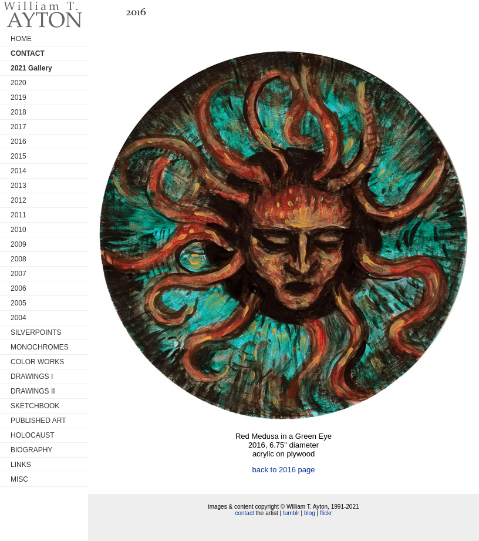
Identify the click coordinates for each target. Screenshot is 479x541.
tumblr (291, 513)
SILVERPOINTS (36, 332)
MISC (19, 479)
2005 (18, 303)
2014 (18, 171)
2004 (18, 318)
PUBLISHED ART (38, 420)
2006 (18, 288)
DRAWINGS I (32, 376)
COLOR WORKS (37, 362)
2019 (18, 97)
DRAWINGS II (33, 391)
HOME (21, 39)
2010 (18, 230)
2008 (18, 259)
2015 (18, 156)
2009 (18, 244)
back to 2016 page (283, 469)
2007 (18, 274)
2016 (18, 141)
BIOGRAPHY (31, 450)
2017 (18, 127)
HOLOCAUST (33, 435)
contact (244, 513)
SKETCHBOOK (35, 406)
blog (309, 513)
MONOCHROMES (40, 347)
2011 (18, 215)
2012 (18, 200)
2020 (18, 83)
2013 (18, 186)
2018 (18, 112)
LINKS (21, 465)
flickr (326, 513)
